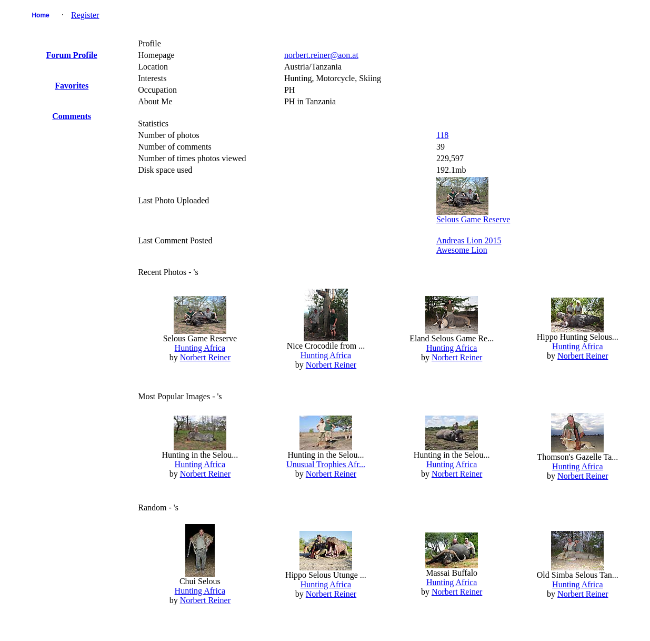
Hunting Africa (200, 347)
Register (85, 15)
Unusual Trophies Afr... (325, 464)
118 (442, 135)
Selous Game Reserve (473, 219)
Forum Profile (71, 55)
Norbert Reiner (205, 357)
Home (40, 15)
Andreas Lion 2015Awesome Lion (469, 245)
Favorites (71, 85)
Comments (71, 116)
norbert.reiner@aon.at (321, 55)
